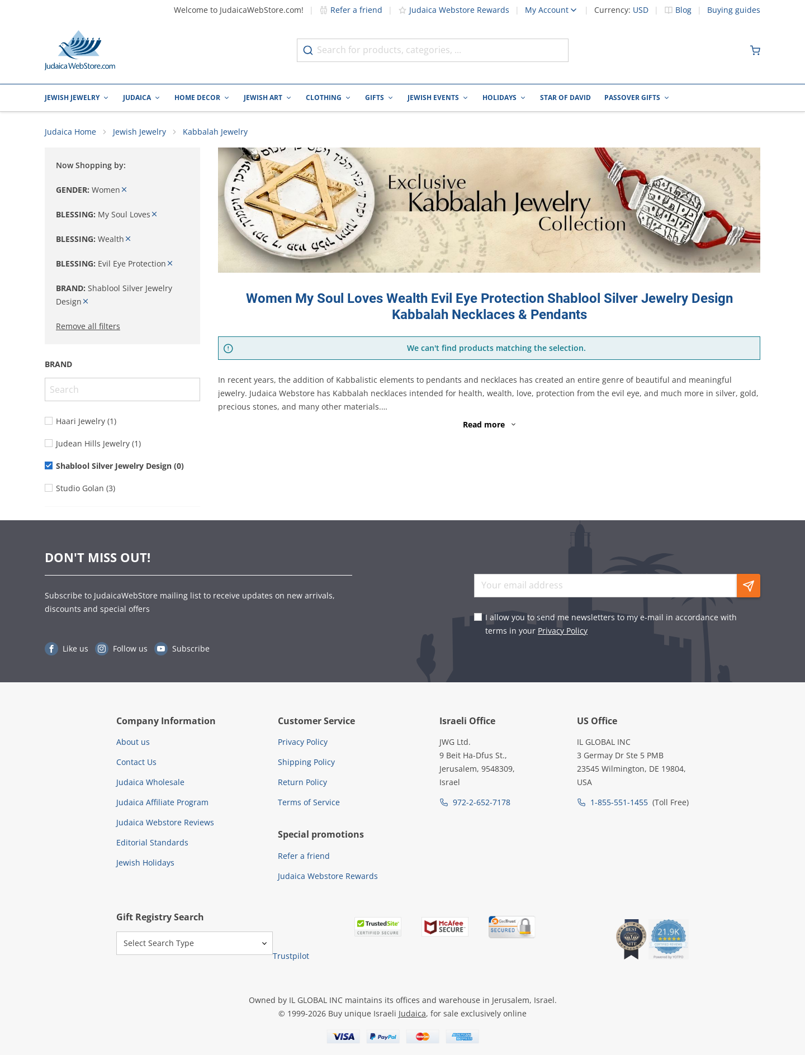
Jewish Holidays (145, 862)
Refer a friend (350, 9)
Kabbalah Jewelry (215, 131)
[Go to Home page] (80, 50)
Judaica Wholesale (150, 782)
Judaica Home (70, 131)
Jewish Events (433, 97)
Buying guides (733, 10)
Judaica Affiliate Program (162, 802)
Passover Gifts (632, 97)
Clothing (324, 97)
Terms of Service (309, 802)
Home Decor (197, 97)
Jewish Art (263, 97)
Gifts (374, 97)
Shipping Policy (306, 762)
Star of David (565, 97)
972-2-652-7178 (481, 802)
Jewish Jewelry (72, 97)
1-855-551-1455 (619, 802)
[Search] (122, 389)
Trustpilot (291, 956)
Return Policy (302, 782)
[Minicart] (755, 50)
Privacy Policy (563, 630)
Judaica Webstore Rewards (453, 9)
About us (133, 741)
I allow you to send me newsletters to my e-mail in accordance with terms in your (611, 624)
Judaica (137, 97)
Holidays (499, 97)
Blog (683, 10)
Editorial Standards (152, 842)
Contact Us (136, 762)
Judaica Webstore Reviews (165, 822)
